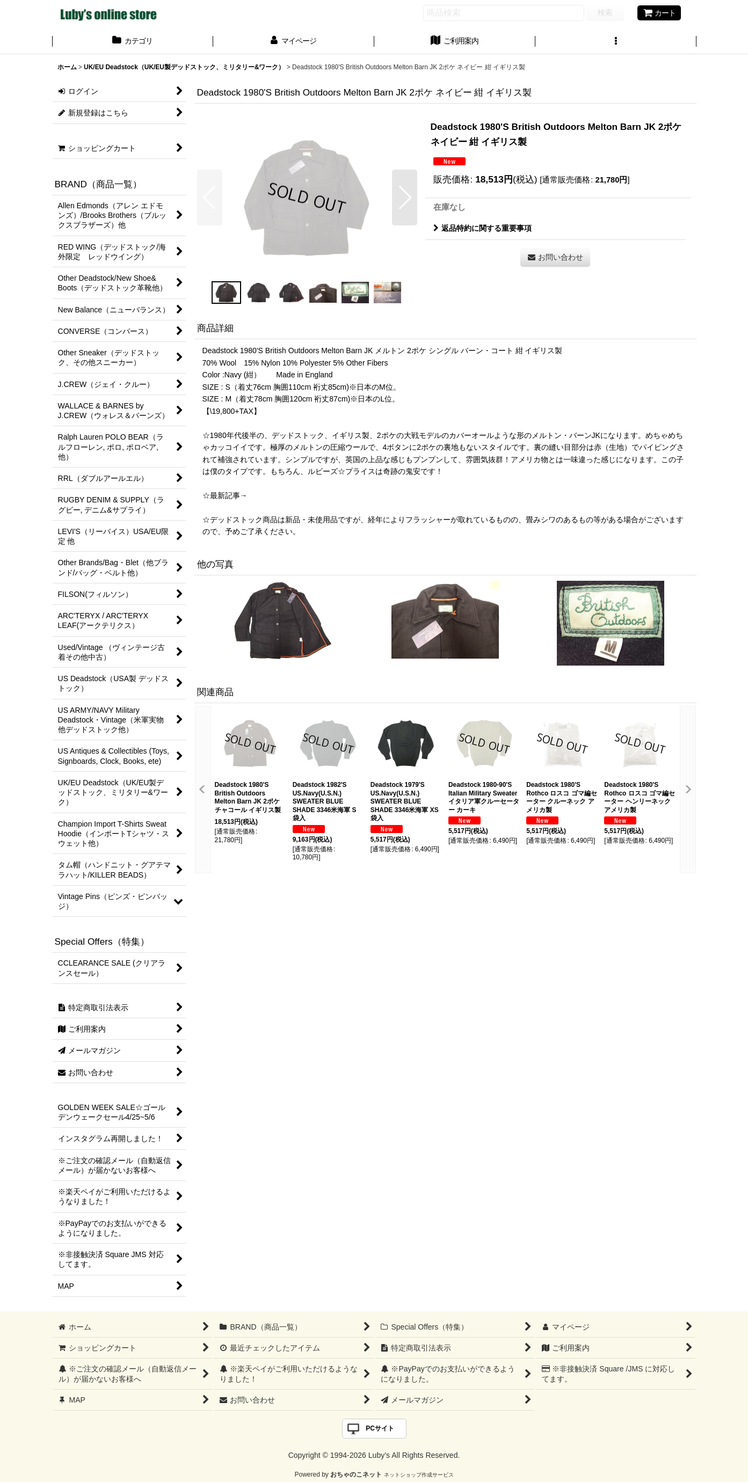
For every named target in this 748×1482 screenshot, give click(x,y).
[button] (615, 42)
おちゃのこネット (356, 1474)
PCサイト (380, 1428)
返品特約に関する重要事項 (482, 228)
